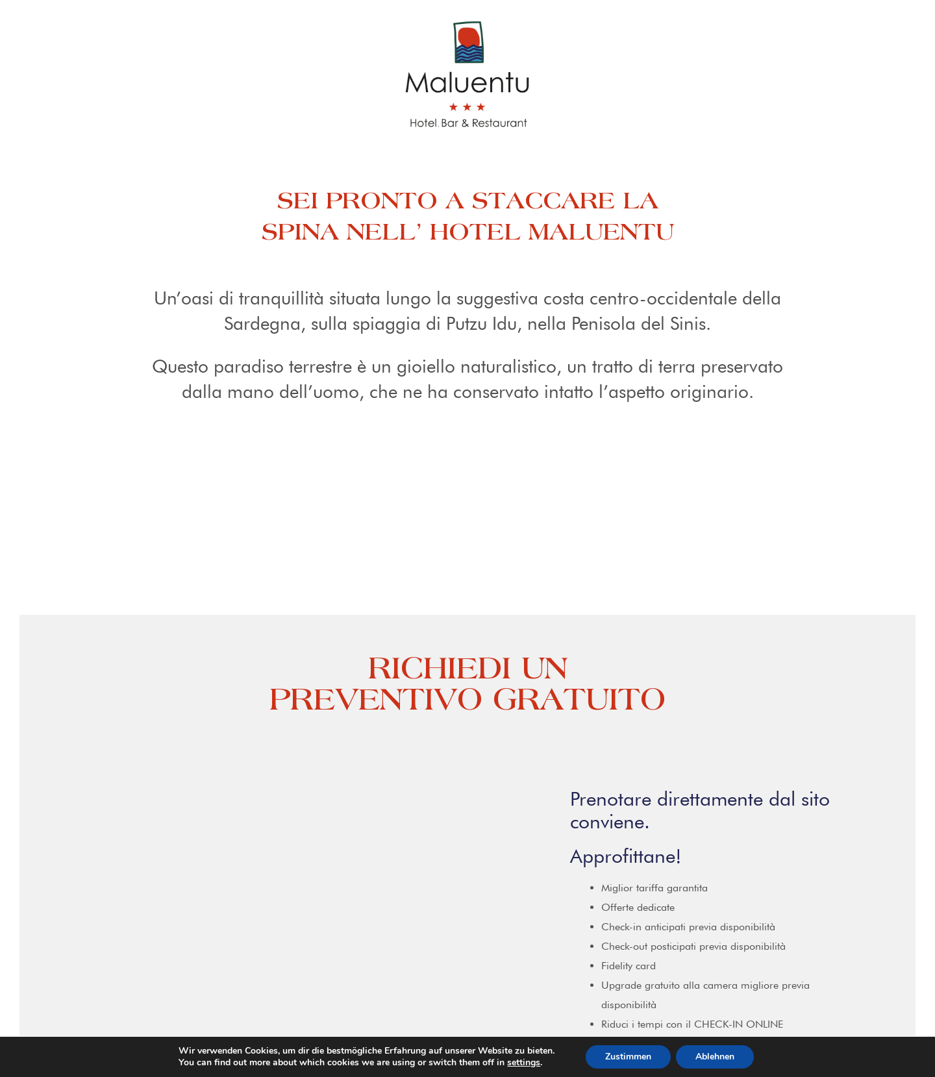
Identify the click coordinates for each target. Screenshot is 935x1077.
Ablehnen (714, 1056)
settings (523, 1063)
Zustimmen (628, 1056)
